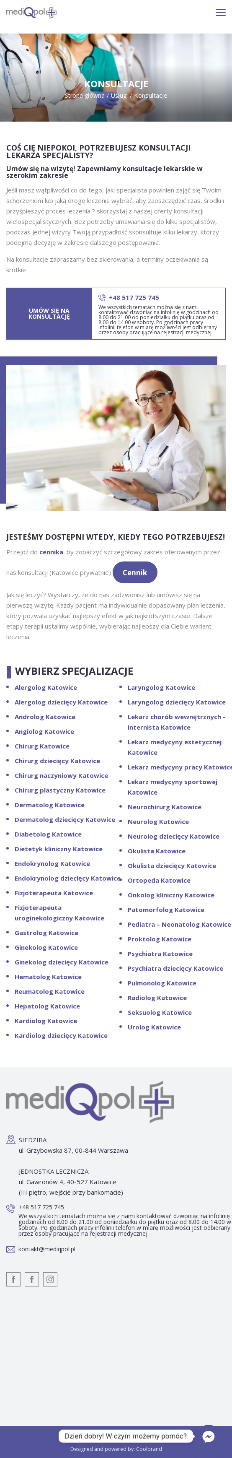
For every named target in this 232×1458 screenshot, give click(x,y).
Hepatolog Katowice (47, 1006)
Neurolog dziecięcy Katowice (173, 836)
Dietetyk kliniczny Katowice (59, 849)
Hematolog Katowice (48, 976)
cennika (51, 552)
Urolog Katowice (154, 1027)
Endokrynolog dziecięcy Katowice (68, 878)
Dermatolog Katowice (50, 804)
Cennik (135, 572)
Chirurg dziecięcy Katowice (57, 760)
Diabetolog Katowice (48, 834)
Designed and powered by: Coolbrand (116, 1449)
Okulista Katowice (157, 851)
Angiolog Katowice (44, 731)
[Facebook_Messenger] (208, 1436)
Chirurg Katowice (42, 746)
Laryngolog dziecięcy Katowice (177, 702)
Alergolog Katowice (46, 687)
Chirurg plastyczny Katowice (60, 790)
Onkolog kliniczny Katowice (171, 895)
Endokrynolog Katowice (52, 863)
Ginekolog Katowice (46, 947)
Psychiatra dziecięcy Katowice (175, 968)
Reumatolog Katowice (50, 991)
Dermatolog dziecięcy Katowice (65, 819)
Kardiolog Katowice (46, 1020)
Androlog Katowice (45, 716)
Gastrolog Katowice (46, 932)
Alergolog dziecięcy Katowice (61, 702)
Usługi (119, 95)
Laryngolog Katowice (161, 687)
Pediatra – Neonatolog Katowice (179, 924)
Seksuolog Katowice (160, 1012)
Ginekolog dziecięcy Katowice (61, 962)
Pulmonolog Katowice (162, 983)
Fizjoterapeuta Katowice (54, 893)
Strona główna (85, 95)
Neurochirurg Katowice (164, 807)
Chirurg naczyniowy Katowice (61, 775)
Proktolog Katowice (159, 939)
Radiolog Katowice (157, 997)
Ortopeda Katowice (159, 880)
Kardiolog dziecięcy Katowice (61, 1035)
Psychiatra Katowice (160, 953)
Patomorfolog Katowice (166, 909)
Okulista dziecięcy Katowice (172, 865)
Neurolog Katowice (158, 821)
